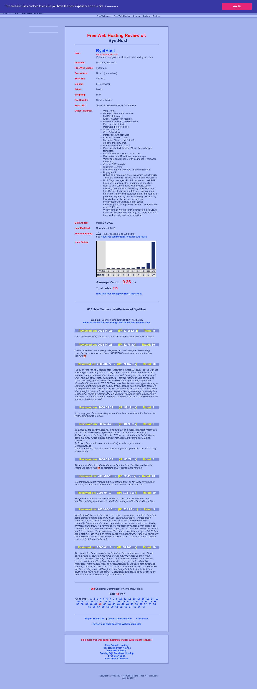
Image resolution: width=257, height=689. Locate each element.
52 (145, 604)
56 (94, 606)
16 (148, 598)
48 (127, 604)
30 (128, 601)
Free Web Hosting (122, 16)
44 (109, 604)
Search (136, 16)
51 (141, 604)
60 (112, 606)
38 (82, 604)
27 (114, 601)
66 (139, 606)
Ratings (157, 16)
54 (154, 604)
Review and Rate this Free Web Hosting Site (116, 624)
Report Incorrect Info (120, 618)
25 (105, 601)
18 (156, 598)
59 (107, 606)
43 (105, 604)
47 (123, 604)
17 (152, 598)
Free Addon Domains (116, 658)
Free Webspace (104, 16)
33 (141, 601)
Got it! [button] (237, 6)
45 (113, 604)
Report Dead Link (94, 618)
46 (118, 604)
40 (91, 604)
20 (83, 601)
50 (136, 604)
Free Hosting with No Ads (117, 648)
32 (137, 601)
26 (110, 601)
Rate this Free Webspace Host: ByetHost (119, 293)
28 (119, 601)
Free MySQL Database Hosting (116, 653)
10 (120, 598)
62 (121, 606)
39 (86, 604)
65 (134, 606)
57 (98, 606)
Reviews (146, 16)
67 (144, 606)
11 (125, 598)
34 (146, 601)
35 (150, 601)
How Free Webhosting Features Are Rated (124, 236)
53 (150, 604)
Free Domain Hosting (116, 645)
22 (92, 601)
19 (78, 601)
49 (132, 604)
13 (134, 598)
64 (130, 606)
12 (129, 598)
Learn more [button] (111, 6)
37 (77, 604)
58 (103, 606)
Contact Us (142, 618)
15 (143, 598)
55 (89, 606)
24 (101, 601)
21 (87, 601)
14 (138, 598)
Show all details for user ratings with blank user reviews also (116, 322)
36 (155, 601)
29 (123, 601)
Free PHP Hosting (117, 650)
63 (125, 606)
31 (132, 601)
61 (116, 606)
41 (95, 604)
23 (96, 601)
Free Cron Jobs (116, 656)
